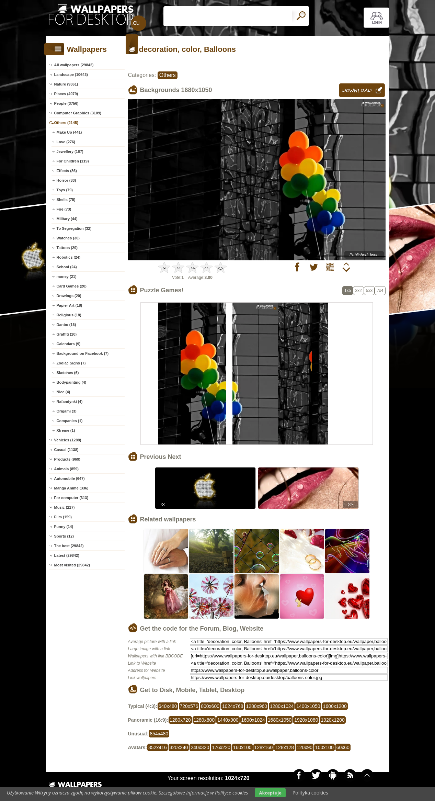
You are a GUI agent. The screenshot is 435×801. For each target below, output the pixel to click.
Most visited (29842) (72, 565)
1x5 (347, 290)
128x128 (284, 747)
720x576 (189, 706)
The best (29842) (69, 546)
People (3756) (66, 103)
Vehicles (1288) (67, 440)
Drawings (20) (69, 296)
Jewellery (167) (70, 151)
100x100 (324, 747)
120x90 (304, 747)
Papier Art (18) (69, 305)
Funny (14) (63, 526)
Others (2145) (66, 123)
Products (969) (67, 459)
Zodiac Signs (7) (71, 363)
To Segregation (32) (74, 228)
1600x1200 (335, 706)
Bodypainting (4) (72, 382)
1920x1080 (306, 720)
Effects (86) (67, 171)
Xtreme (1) (66, 430)
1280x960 (256, 706)
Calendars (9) (69, 344)
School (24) (67, 267)
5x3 (369, 290)
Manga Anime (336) (71, 488)
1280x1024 (282, 706)
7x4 (380, 290)
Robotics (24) (69, 257)
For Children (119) (73, 161)
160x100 (242, 747)
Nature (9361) (66, 84)
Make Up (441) (69, 132)
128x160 (263, 747)
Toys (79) (65, 190)
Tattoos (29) (67, 248)
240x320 (200, 747)
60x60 (343, 747)
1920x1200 (332, 720)
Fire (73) (64, 209)
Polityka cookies (310, 792)
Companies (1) (70, 421)
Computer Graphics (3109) (78, 113)
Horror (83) (66, 180)
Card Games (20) (72, 286)
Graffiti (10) (67, 334)
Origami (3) (67, 411)
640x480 (168, 706)
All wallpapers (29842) (74, 65)
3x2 (358, 290)
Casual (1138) (66, 450)
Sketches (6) (68, 373)
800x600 (210, 706)
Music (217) (64, 507)
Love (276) (66, 142)
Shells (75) (66, 200)
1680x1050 (279, 720)
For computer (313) (71, 498)
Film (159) (63, 517)
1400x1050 (308, 706)
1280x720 (180, 720)
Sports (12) (64, 536)
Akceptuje (270, 793)
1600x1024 (253, 720)
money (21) (67, 276)
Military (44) (67, 219)
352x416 (157, 747)
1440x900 (228, 720)
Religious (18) (69, 315)
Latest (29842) (66, 555)
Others (167, 75)
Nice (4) (63, 392)
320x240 (179, 747)
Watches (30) (68, 238)
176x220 (221, 747)
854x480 (159, 733)
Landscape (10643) (71, 74)
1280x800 (204, 720)
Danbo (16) (66, 325)
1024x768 (232, 706)
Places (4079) (66, 94)
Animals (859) (66, 469)
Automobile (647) (69, 478)
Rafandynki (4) (70, 401)
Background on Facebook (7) (83, 353)
